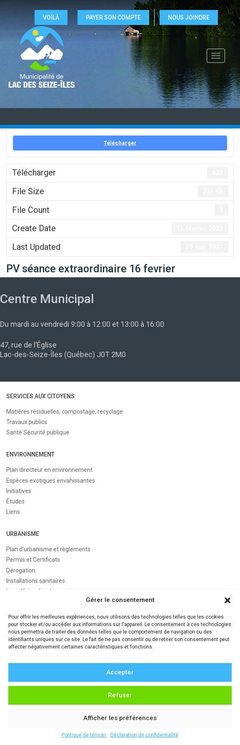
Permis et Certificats (33, 559)
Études (15, 501)
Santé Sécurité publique (37, 432)
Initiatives (18, 491)
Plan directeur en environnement (49, 469)
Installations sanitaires (35, 580)
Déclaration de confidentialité (144, 735)
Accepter (120, 672)
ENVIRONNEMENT (30, 454)
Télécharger (120, 143)
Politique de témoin (84, 735)
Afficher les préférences (120, 718)
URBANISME (22, 533)
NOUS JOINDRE (189, 17)
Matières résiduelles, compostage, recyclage (64, 411)
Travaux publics (26, 422)
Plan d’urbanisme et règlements (48, 549)
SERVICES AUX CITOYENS (40, 396)
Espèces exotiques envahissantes (50, 480)
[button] (227, 600)
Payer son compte (113, 17)
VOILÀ (51, 17)
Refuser (120, 695)
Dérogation (20, 570)
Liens (13, 511)
